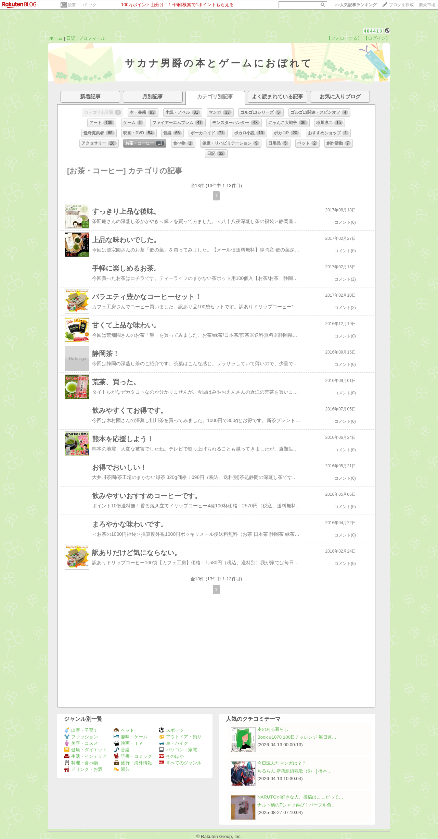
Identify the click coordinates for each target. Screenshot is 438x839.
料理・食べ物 (81, 762)
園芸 (122, 769)
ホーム (56, 38)
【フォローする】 (344, 38)
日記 (70, 38)
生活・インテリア (85, 756)
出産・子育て (81, 730)
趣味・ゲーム (130, 736)
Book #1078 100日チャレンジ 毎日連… (296, 737)
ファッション (81, 736)
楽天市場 (427, 4)
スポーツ (171, 730)
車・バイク (173, 743)
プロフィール (92, 38)
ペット (124, 730)
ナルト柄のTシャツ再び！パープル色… (296, 804)
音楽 (122, 749)
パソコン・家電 (178, 749)
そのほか (171, 756)
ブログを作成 (401, 4)
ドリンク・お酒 (83, 769)
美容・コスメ (81, 743)
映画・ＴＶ (128, 743)
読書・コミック (82, 4)
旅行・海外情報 (133, 762)
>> (356, 4)
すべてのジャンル (180, 762)
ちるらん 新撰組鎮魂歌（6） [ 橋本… (294, 771)
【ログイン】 (376, 38)
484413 (373, 31)
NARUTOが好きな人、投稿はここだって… (300, 797)
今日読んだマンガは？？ (281, 763)
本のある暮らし (272, 729)
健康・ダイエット (85, 749)
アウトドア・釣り (180, 736)
